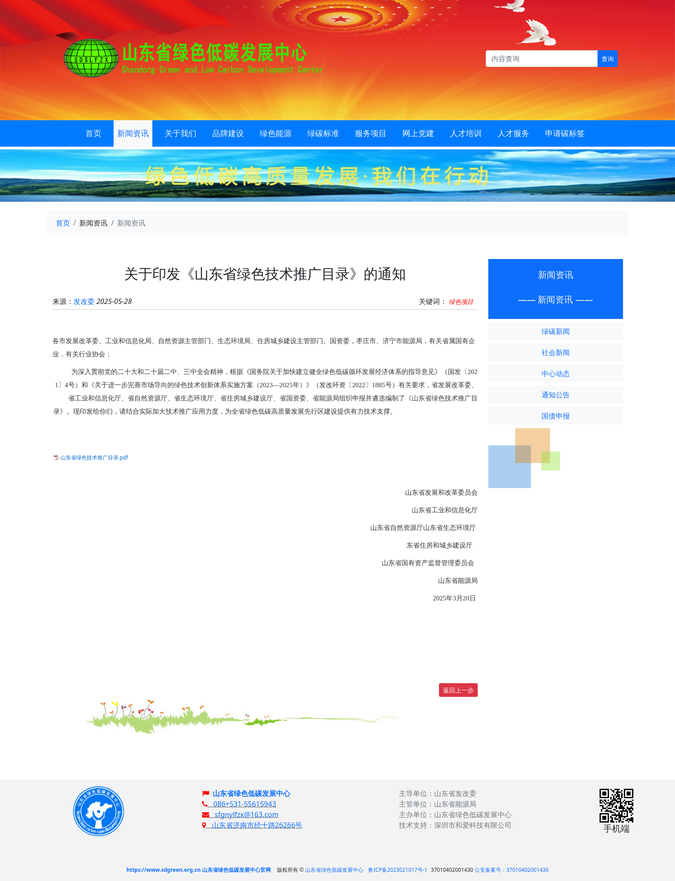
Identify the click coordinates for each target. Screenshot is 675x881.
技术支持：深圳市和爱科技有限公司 (455, 825)
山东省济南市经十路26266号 (252, 825)
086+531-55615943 (239, 804)
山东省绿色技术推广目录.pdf (94, 457)
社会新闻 (556, 352)
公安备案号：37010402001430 (512, 870)
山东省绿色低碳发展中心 (251, 793)
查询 (607, 59)
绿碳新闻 (556, 331)
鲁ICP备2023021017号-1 (397, 870)
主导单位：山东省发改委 (437, 793)
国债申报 (556, 416)
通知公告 (556, 395)
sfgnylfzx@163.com (240, 814)
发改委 (84, 301)
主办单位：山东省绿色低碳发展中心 (455, 814)
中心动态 (556, 373)
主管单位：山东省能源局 (437, 804)
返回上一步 (458, 690)
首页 (63, 223)
